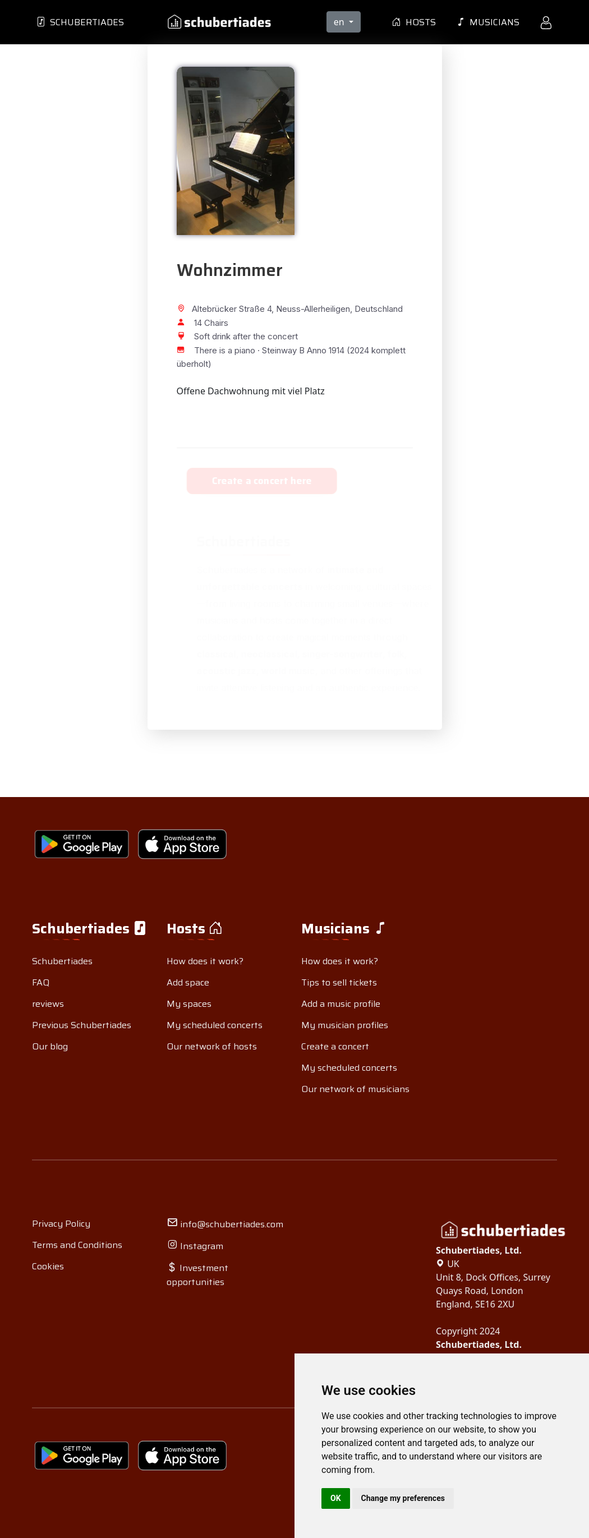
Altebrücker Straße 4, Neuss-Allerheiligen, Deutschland (290, 308)
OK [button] (335, 1498)
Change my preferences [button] (403, 1498)
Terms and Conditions (77, 1245)
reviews (48, 1004)
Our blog (50, 1046)
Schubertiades (80, 22)
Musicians (487, 22)
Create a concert (335, 1046)
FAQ (40, 982)
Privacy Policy (61, 1224)
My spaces (189, 1004)
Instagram (195, 1246)
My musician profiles (344, 1025)
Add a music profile (340, 1004)
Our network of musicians (355, 1089)
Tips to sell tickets (339, 982)
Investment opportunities (197, 1275)
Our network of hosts (212, 1046)
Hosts (414, 22)
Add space (188, 982)
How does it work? (205, 961)
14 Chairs (202, 322)
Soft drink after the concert (237, 336)
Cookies (48, 1266)
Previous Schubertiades (81, 1025)
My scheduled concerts (215, 1025)
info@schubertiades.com (225, 1224)
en (340, 22)
